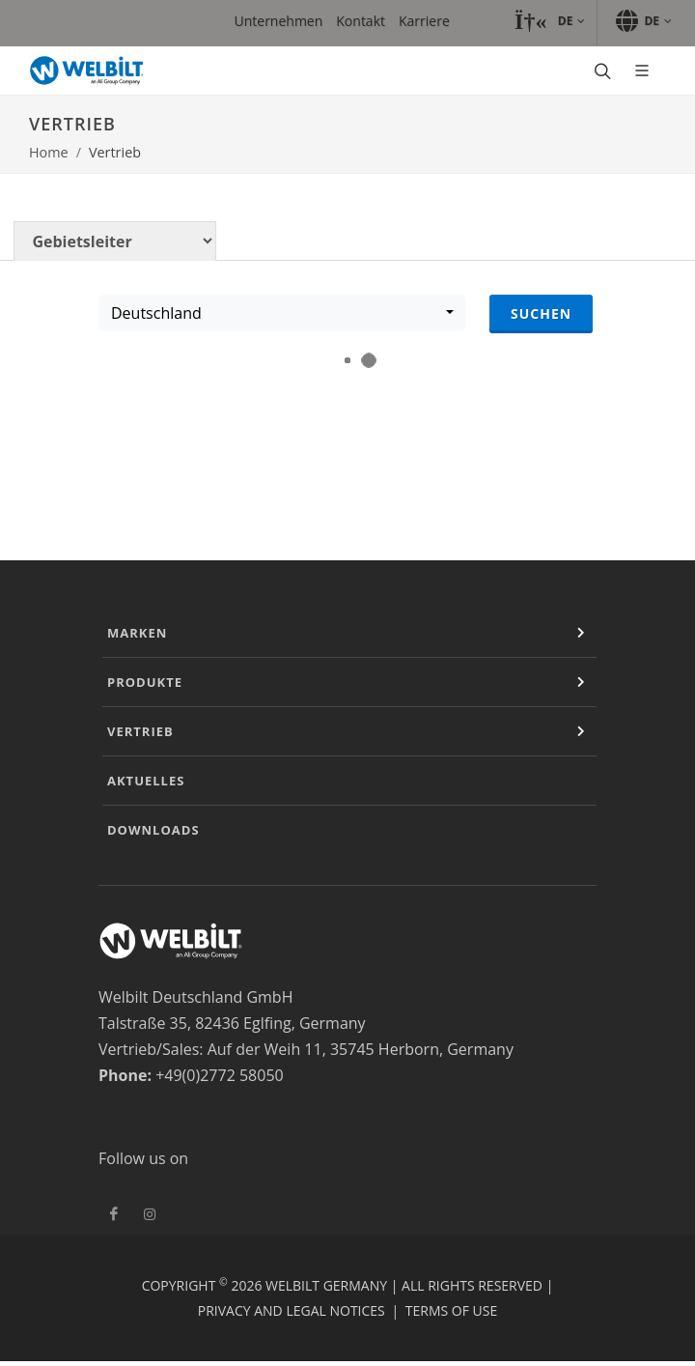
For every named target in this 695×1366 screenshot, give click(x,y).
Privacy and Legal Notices (291, 1310)
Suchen (541, 313)
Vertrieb (140, 731)
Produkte (144, 682)
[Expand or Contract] (581, 632)
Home (49, 152)
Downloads (153, 830)
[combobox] (282, 313)
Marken (137, 632)
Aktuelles (145, 780)
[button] (550, 21)
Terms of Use (451, 1310)
